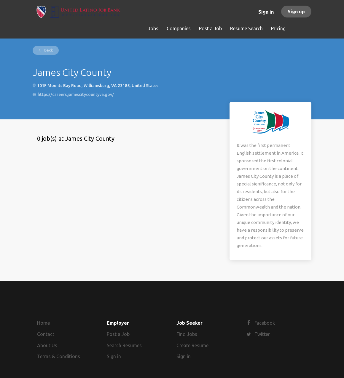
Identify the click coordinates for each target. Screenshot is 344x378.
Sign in (266, 12)
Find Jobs (186, 334)
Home (43, 323)
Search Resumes (124, 345)
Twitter (262, 334)
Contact (45, 334)
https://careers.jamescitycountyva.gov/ (76, 94)
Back (48, 50)
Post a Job (118, 334)
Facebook (264, 323)
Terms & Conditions (58, 356)
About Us (47, 345)
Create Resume (192, 345)
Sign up (296, 11)
